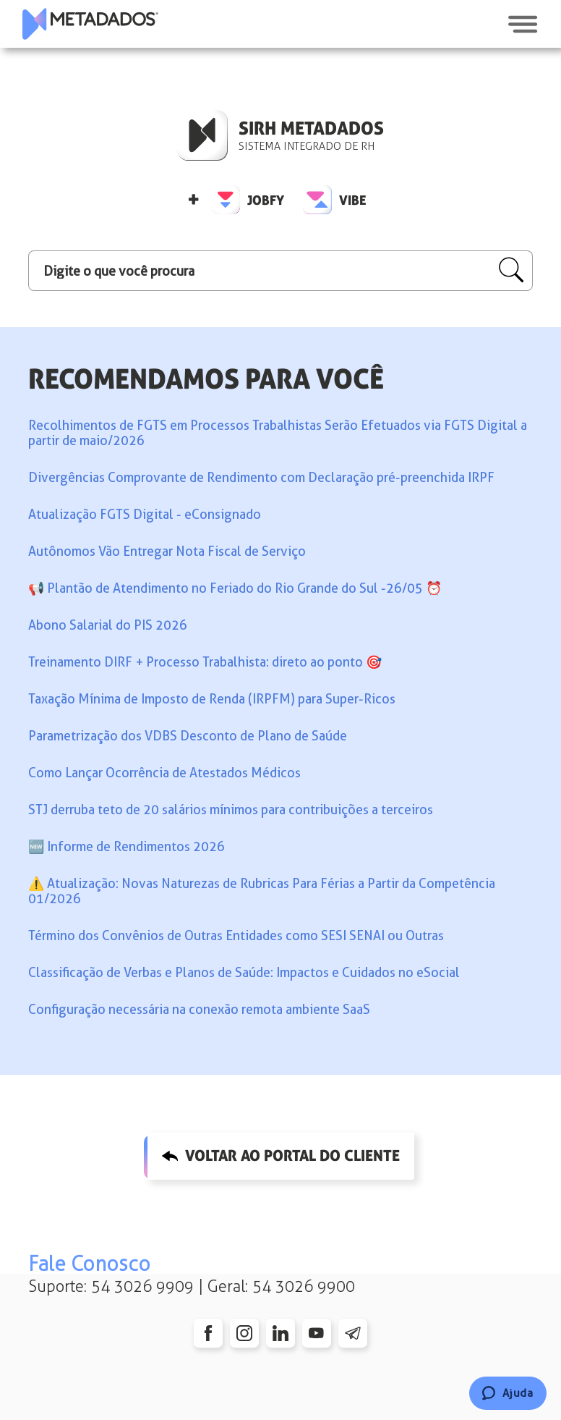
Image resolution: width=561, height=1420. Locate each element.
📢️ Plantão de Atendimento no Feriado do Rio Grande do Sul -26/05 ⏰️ (235, 588)
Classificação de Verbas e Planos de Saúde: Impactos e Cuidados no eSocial (244, 972)
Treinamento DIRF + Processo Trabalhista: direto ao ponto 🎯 (205, 661)
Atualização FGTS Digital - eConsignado (144, 514)
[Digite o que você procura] (280, 270)
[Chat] (508, 1393)
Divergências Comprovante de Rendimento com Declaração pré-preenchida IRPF (261, 477)
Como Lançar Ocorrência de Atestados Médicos (164, 772)
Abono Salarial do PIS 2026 (107, 625)
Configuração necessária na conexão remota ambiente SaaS (199, 1009)
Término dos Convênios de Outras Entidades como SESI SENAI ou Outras (236, 935)
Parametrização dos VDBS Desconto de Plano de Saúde (187, 735)
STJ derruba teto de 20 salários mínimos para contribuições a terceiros (230, 809)
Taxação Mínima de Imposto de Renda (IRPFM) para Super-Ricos (211, 698)
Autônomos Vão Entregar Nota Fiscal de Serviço (167, 551)
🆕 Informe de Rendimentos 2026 (126, 846)
